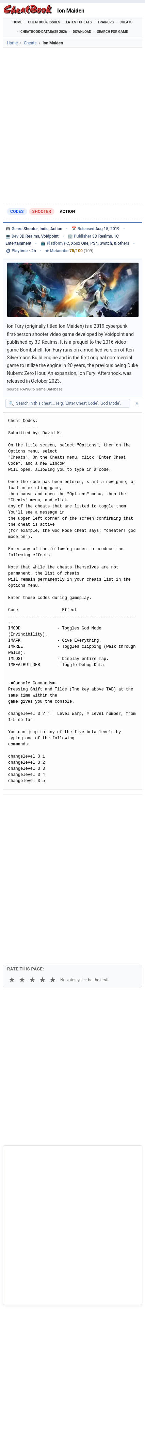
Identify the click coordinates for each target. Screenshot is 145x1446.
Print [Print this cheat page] (60, 823)
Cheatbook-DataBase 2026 (43, 32)
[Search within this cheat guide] (71, 403)
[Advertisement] (72, 127)
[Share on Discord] (77, 806)
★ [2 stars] (22, 852)
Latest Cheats (79, 22)
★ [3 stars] (32, 852)
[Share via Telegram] (111, 806)
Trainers (106, 22)
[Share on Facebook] (27, 806)
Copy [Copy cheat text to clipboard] (36, 823)
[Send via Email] (127, 806)
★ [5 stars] (52, 852)
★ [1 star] (12, 852)
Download (82, 32)
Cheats (125, 22)
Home (17, 22)
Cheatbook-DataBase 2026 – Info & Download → (55, 1307)
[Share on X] (44, 806)
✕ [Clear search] (137, 403)
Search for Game (112, 32)
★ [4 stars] (42, 852)
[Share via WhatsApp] (94, 806)
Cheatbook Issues (44, 22)
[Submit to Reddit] (61, 806)
